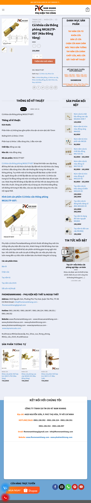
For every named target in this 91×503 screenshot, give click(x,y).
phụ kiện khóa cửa (51, 80)
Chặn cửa (5, 272)
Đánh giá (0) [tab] (34, 109)
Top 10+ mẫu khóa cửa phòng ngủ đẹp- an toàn (76, 266)
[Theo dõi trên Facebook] (55, 487)
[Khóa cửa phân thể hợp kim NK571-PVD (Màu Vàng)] (10, 359)
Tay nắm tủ (6, 277)
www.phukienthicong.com (61, 437)
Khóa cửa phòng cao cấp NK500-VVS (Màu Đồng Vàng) (29, 376)
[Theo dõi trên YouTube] (81, 487)
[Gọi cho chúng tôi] (68, 487)
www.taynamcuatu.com (11, 328)
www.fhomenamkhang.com (37, 437)
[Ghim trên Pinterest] (51, 88)
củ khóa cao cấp (53, 77)
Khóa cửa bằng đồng (38, 80)
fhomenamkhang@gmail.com (14, 305)
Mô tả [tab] (23, 109)
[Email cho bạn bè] (47, 88)
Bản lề (4, 266)
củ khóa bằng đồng (41, 77)
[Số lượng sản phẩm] (37, 56)
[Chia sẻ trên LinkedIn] (56, 88)
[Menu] (3, 10)
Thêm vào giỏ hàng (43, 61)
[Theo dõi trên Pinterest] (75, 487)
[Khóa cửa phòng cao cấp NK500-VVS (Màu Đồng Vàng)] (30, 359)
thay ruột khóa (36, 82)
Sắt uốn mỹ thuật (9, 288)
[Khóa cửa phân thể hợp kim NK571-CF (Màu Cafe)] (50, 359)
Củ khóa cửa (43, 74)
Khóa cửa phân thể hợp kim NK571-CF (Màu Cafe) (49, 376)
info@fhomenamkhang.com (25, 302)
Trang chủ (36, 19)
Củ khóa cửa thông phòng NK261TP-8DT (17, 163)
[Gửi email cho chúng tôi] (62, 487)
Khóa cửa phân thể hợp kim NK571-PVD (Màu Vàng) (10, 376)
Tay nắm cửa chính (9, 283)
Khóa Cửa (48, 19)
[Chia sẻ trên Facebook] (39, 88)
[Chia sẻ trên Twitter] (43, 88)
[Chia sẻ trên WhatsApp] (34, 88)
